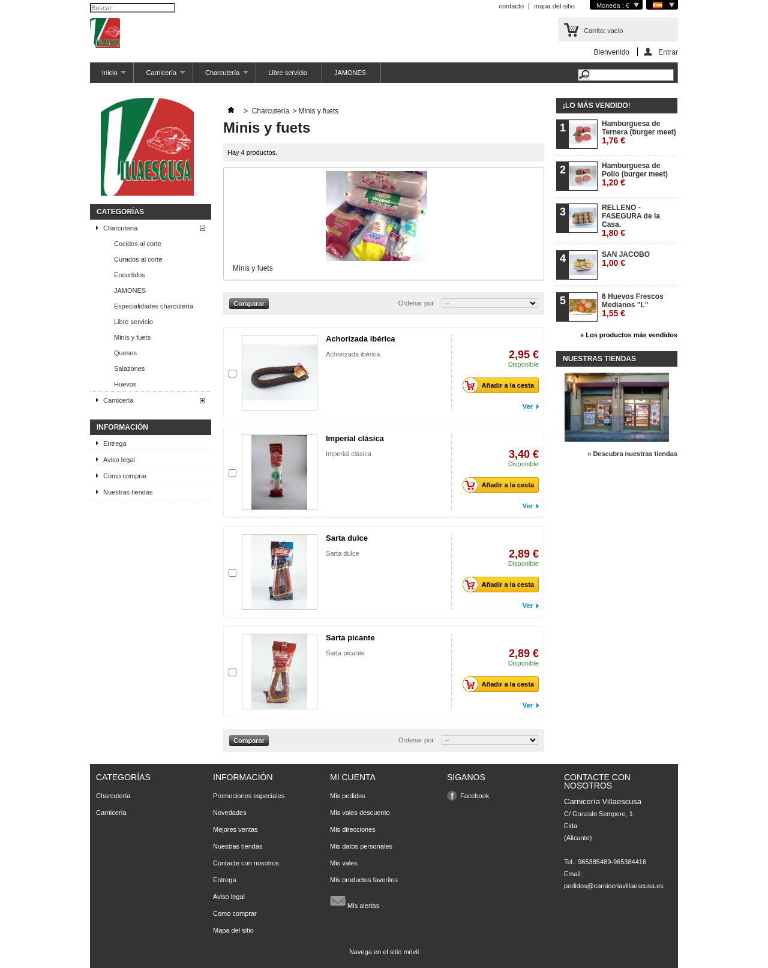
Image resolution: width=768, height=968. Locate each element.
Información (122, 427)
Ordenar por (416, 303)
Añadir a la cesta (501, 385)
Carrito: (603, 30)
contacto (511, 6)
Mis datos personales (361, 846)
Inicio (108, 76)
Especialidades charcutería (153, 306)
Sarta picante (350, 637)
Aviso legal (119, 459)
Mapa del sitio (233, 930)
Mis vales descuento (360, 812)
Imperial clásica (355, 438)
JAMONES (350, 72)
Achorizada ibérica (360, 338)
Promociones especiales (248, 795)
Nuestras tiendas (128, 492)
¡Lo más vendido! (597, 105)
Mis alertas (354, 900)
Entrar (668, 52)
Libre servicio (287, 72)
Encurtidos (129, 274)
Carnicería (159, 76)
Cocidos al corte (137, 243)
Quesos (125, 352)
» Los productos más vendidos (628, 334)
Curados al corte (138, 259)
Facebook (474, 795)
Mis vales (344, 863)
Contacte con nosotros (246, 863)
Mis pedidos (347, 795)
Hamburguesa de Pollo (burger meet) (635, 174)
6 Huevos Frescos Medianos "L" (633, 305)
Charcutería (220, 76)
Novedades (230, 812)
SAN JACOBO (626, 259)
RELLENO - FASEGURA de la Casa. (631, 220)
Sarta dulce (347, 538)
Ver (528, 406)
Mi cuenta (353, 777)
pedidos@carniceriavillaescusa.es (614, 885)
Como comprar (125, 475)
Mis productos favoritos (364, 879)
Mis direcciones (353, 829)
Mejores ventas (235, 829)
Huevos (125, 384)
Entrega (115, 443)
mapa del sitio (554, 6)
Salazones (129, 368)
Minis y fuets (132, 337)
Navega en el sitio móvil (384, 951)
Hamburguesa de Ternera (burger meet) (639, 132)
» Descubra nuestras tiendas (632, 453)
